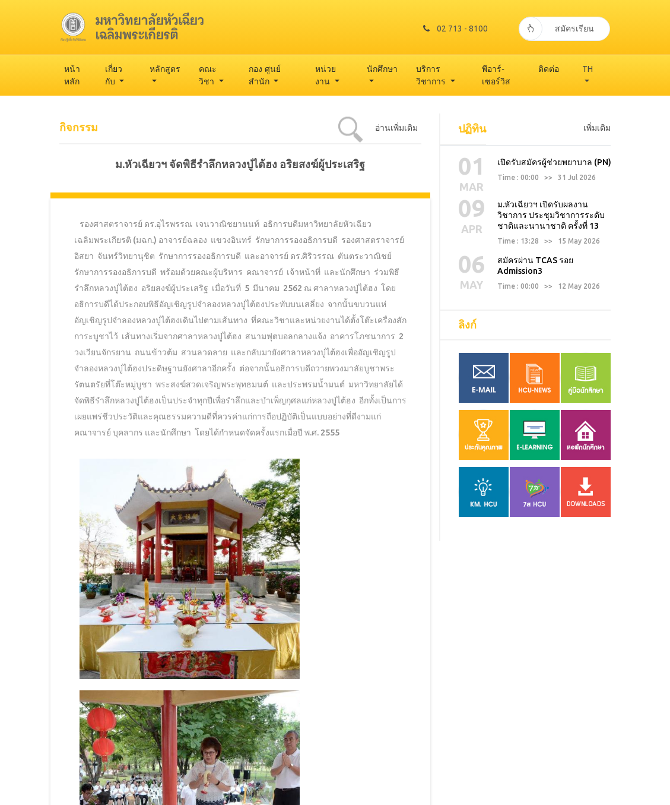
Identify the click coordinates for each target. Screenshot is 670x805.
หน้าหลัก (72, 75)
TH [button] (587, 69)
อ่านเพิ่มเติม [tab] (396, 127)
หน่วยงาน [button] (325, 75)
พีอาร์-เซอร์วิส (496, 75)
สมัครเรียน (557, 27)
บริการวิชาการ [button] (432, 75)
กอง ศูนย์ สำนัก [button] (265, 75)
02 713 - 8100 (449, 26)
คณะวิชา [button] (208, 75)
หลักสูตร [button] (165, 69)
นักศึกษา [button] (382, 69)
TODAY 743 (583, 792)
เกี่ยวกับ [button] (113, 75)
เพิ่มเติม (597, 127)
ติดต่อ (548, 69)
